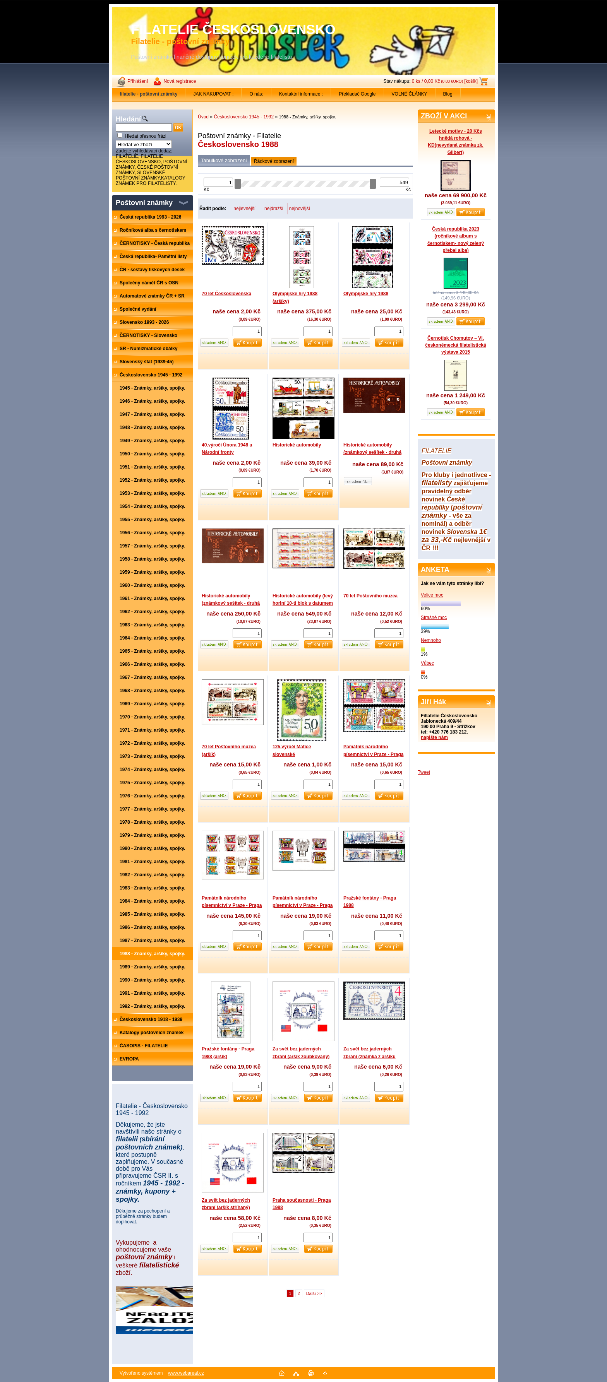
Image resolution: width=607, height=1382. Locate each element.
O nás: (256, 94)
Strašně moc (434, 617)
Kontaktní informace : (301, 94)
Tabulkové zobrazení (224, 160)
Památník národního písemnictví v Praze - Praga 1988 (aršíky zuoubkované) (232, 905)
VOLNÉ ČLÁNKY (409, 94)
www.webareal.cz (186, 1373)
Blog (448, 94)
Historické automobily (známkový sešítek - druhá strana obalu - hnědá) (372, 452)
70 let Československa (226, 293)
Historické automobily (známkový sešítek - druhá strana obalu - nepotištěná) (231, 603)
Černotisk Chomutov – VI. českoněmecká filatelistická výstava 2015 (455, 345)
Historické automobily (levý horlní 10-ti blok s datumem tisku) (303, 603)
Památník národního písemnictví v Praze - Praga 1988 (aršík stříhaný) (303, 905)
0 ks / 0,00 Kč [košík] (445, 81)
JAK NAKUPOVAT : (213, 94)
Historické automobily (297, 445)
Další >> (314, 1293)
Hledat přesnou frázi (145, 136)
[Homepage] (148, 94)
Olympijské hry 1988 (365, 293)
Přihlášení (137, 81)
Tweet (424, 772)
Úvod (203, 117)
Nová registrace (179, 81)
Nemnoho (431, 640)
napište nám (434, 737)
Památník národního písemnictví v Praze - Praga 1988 (373, 754)
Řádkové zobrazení (274, 161)
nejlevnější (244, 208)
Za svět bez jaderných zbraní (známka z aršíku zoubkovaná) (369, 1056)
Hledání (128, 119)
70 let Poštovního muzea (370, 596)
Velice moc (432, 595)
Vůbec (427, 663)
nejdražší (273, 208)
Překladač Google (357, 94)
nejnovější (299, 208)
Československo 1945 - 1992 (244, 117)
